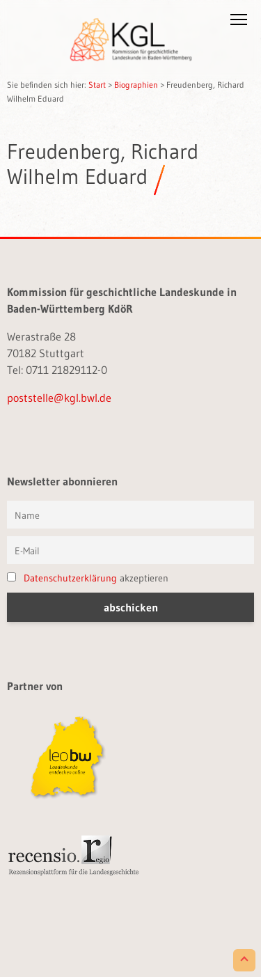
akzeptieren (87, 578)
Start (97, 84)
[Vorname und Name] (130, 515)
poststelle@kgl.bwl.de (59, 398)
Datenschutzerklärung (70, 578)
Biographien (136, 84)
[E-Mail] (130, 550)
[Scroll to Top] (244, 960)
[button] (238, 22)
